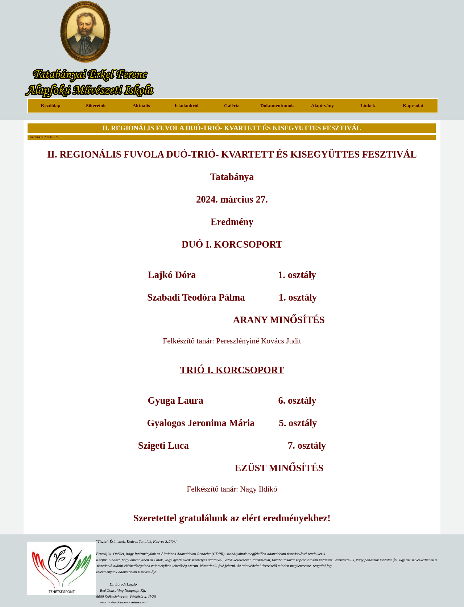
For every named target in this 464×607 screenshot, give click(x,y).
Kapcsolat (413, 105)
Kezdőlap (50, 105)
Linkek (367, 105)
